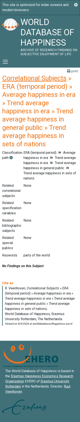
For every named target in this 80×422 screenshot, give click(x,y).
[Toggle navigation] (5, 62)
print (72, 71)
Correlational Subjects (34, 78)
